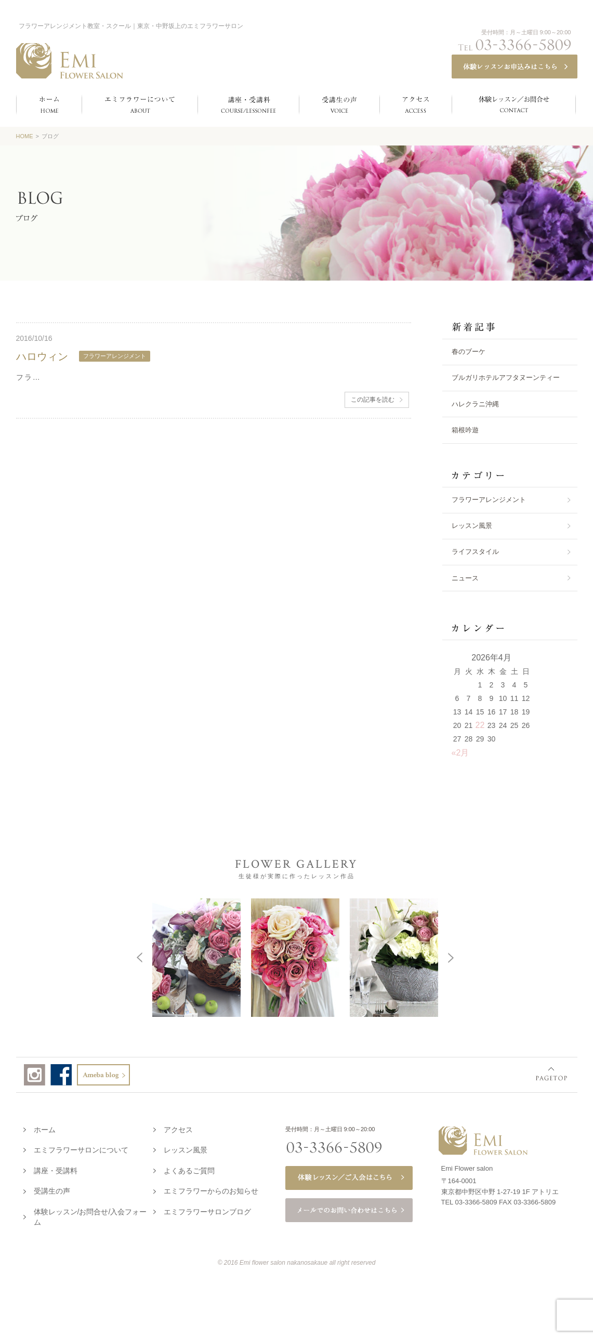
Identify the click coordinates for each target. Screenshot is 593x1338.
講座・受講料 (55, 1168)
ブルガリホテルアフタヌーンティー (506, 377)
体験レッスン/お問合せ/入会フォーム (90, 1214)
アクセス (178, 1127)
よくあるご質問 (189, 1168)
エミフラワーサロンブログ (207, 1209)
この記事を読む (372, 399)
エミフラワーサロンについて (81, 1148)
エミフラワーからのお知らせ (211, 1189)
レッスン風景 (472, 525)
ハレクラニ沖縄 (475, 404)
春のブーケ (468, 351)
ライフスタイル (475, 551)
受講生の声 (52, 1189)
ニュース (465, 578)
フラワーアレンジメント (489, 500)
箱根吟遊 (465, 430)
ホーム (45, 1127)
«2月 (460, 752)
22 (480, 725)
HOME (24, 136)
